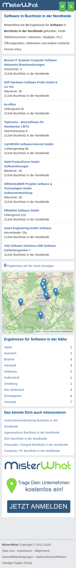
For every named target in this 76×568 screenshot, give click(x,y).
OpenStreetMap (53, 331)
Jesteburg (10, 383)
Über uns (8, 550)
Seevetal (10, 402)
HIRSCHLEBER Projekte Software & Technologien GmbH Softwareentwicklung (28, 188)
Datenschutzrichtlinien (51, 556)
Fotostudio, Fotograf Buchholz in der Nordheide (36, 444)
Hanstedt (10, 365)
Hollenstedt (11, 377)
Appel (8, 347)
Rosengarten (12, 395)
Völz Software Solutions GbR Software (30, 245)
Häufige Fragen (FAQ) (17, 563)
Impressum (24, 550)
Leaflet (37, 331)
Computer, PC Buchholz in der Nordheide (32, 450)
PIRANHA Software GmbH (21, 210)
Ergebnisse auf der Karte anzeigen (29, 265)
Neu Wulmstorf (14, 389)
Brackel (9, 359)
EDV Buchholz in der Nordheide (25, 438)
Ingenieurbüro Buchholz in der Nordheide (32, 432)
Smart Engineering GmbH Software (27, 228)
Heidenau (10, 371)
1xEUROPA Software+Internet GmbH (28, 144)
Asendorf (10, 353)
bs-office (10, 104)
